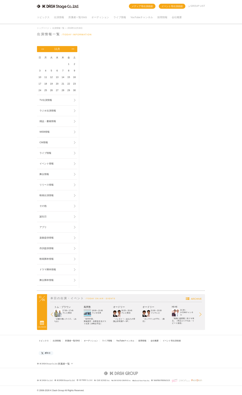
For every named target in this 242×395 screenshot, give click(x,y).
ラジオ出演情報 (47, 110)
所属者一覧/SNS (77, 17)
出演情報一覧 (58, 28)
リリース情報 (46, 184)
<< (42, 49)
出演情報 (59, 17)
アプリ (43, 227)
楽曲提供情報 (46, 237)
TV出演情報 (45, 100)
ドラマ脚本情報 (47, 269)
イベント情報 (46, 163)
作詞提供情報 (46, 248)
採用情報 (162, 17)
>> (73, 49)
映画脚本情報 (46, 259)
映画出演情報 (46, 195)
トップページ (43, 28)
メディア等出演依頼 (142, 6)
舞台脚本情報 (46, 280)
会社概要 (177, 17)
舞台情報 (44, 174)
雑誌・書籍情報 (47, 121)
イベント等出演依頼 (172, 6)
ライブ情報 (119, 17)
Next (202, 315)
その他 (43, 206)
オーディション (100, 17)
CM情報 (43, 142)
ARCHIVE (196, 299)
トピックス (43, 17)
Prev (53, 315)
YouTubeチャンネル (141, 17)
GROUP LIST (197, 6)
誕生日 (43, 216)
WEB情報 (44, 131)
